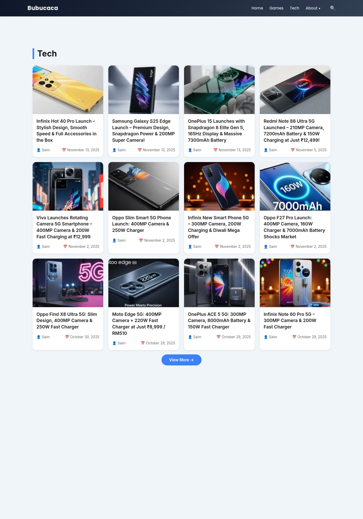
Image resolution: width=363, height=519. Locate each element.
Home (257, 8)
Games (277, 8)
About (312, 8)
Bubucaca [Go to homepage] (42, 8)
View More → (181, 359)
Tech (294, 8)
